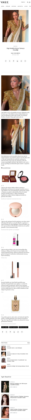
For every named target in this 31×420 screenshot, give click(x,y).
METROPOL (20, 6)
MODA (2, 6)
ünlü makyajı (13, 327)
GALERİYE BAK (5, 168)
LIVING (26, 6)
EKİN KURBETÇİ (17, 53)
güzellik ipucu (23, 327)
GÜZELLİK (8, 6)
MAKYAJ (16, 46)
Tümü (28, 342)
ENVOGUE (14, 6)
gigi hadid (5, 327)
